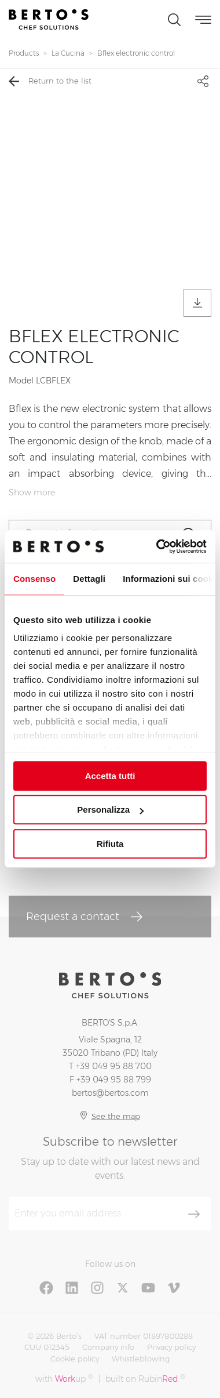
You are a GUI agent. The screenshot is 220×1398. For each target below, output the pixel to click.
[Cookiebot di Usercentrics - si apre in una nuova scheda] (157, 546)
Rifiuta (110, 844)
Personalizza (110, 809)
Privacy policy (171, 1347)
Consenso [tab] (34, 579)
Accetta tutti (110, 776)
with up (64, 1378)
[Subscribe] (194, 1214)
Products (24, 53)
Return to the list (50, 81)
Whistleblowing (141, 1358)
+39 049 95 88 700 (114, 1066)
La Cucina (68, 53)
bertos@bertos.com (110, 1093)
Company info (108, 1347)
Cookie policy (74, 1358)
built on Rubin (145, 1378)
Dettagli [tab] (89, 579)
